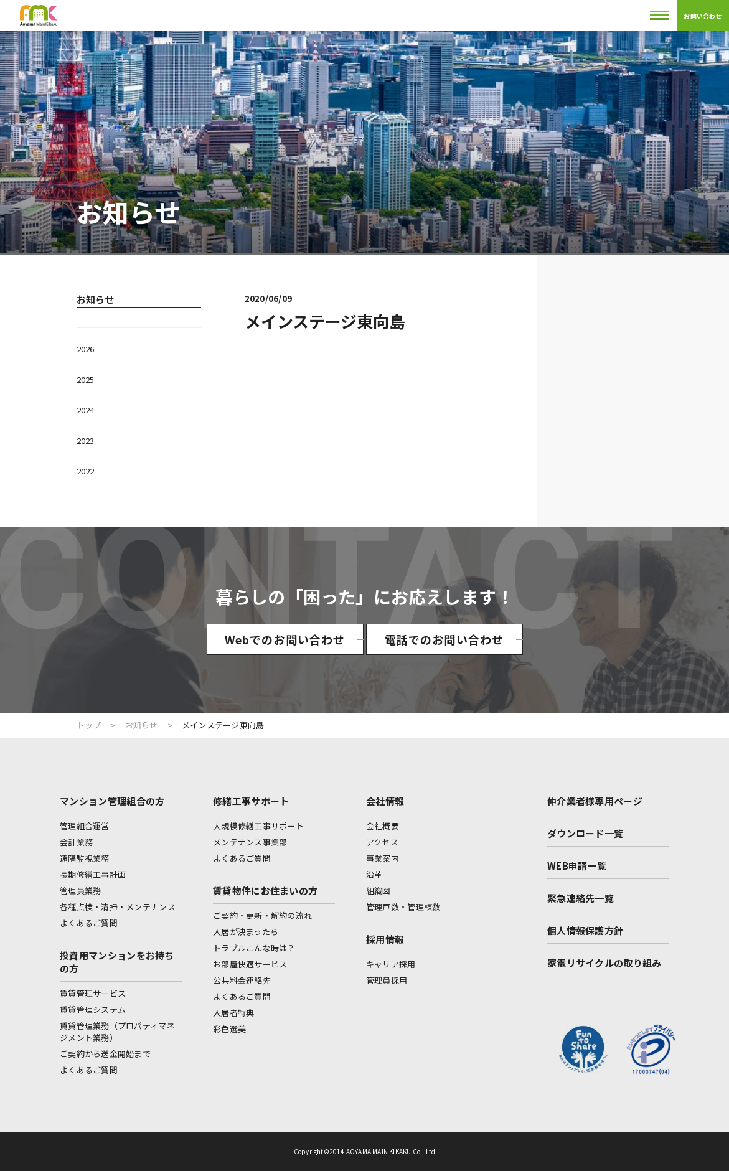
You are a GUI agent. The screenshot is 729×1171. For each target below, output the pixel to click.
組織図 (378, 890)
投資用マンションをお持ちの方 (117, 962)
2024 (85, 410)
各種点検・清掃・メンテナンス (118, 907)
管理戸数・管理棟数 (403, 907)
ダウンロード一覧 (585, 833)
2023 (85, 440)
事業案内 (382, 858)
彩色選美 (229, 1029)
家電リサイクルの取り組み (604, 962)
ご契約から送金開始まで (105, 1054)
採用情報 (385, 939)
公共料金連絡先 (242, 980)
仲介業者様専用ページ (594, 800)
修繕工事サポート (251, 800)
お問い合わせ (703, 16)
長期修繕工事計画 (93, 874)
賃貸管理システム (93, 1009)
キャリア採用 (391, 964)
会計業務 (76, 842)
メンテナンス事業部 (250, 842)
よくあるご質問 (89, 923)
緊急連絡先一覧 (580, 898)
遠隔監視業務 (85, 858)
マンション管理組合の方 (112, 800)
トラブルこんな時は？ (254, 948)
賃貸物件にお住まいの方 (265, 890)
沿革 (374, 874)
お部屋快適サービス (250, 964)
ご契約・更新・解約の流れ (262, 915)
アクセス (382, 842)
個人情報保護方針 (585, 930)
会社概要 (382, 826)
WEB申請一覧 (576, 865)
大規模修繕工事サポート (258, 826)
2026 (85, 349)
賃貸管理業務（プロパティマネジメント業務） (117, 1031)
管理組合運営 (85, 826)
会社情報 (385, 800)
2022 (85, 471)
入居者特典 (233, 1012)
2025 (85, 379)
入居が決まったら (245, 932)
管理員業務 (80, 890)
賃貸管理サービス (93, 993)
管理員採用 (386, 980)
